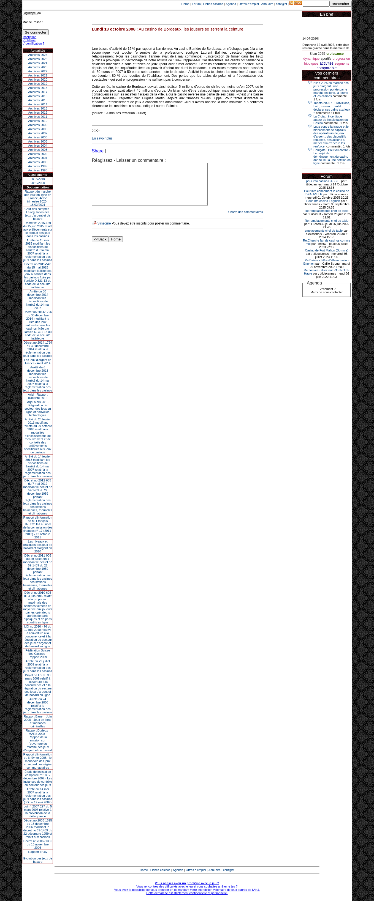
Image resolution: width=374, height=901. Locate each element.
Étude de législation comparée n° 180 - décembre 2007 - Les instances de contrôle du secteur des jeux (37, 778)
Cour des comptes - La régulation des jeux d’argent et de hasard (38, 213)
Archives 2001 (37, 158)
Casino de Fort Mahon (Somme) (326, 250)
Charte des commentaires (245, 220)
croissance (335, 54)
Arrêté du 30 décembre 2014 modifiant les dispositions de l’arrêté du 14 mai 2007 (38, 300)
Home (185, 4)
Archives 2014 (37, 104)
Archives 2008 (37, 129)
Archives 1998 (37, 170)
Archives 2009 (37, 125)
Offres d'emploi (249, 4)
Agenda (231, 4)
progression (341, 59)
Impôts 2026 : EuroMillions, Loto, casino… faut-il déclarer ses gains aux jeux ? (331, 107)
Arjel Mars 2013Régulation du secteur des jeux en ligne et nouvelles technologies (38, 408)
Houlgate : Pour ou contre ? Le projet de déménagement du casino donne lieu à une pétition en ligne (332, 156)
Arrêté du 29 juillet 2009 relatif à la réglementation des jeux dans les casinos (37, 666)
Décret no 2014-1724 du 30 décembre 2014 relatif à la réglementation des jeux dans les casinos (37, 349)
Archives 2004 (37, 145)
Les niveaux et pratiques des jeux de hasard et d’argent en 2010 (37, 546)
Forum (196, 4)
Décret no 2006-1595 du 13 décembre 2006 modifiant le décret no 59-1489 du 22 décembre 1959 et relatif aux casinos (37, 829)
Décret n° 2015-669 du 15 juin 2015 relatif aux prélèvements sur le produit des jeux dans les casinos (37, 229)
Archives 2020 (37, 79)
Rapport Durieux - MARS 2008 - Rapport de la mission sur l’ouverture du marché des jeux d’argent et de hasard (37, 740)
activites (326, 63)
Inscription (29, 37)
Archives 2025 (37, 59)
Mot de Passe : (33, 22)
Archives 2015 (37, 100)
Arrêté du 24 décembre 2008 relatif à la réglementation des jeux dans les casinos (37, 705)
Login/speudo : (32, 13)
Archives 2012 (37, 112)
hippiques (311, 63)
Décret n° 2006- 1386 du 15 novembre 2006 (37, 844)
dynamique (311, 59)
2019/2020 (38, 183)
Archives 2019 (37, 83)
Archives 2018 (37, 87)
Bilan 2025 (317, 54)
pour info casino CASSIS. (323, 181)
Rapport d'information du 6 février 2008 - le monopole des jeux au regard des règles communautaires (37, 761)
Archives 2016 (37, 96)
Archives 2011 (37, 116)
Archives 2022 (37, 71)
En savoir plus (102, 138)
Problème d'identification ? (33, 42)
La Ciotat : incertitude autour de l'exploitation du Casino (330, 120)
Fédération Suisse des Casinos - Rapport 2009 (38, 654)
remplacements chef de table (323, 230)
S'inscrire (104, 232)
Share (98, 151)
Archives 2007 (37, 133)
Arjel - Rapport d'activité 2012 (38, 396)
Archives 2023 (37, 67)
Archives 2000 (37, 162)
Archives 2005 (37, 141)
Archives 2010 (37, 120)
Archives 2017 (37, 92)
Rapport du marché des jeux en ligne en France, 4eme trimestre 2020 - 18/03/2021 (37, 198)
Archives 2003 (37, 149)
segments (342, 63)
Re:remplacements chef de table (326, 210)
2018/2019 (38, 178)
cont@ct (281, 4)
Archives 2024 (37, 63)
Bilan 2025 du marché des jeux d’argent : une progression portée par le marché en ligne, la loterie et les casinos (331, 89)
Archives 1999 (37, 166)
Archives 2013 (37, 108)
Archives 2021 (37, 75)
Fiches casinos (213, 4)
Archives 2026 (37, 54)
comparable (326, 68)
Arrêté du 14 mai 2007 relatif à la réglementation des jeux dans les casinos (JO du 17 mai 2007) (37, 795)
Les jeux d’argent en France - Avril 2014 (37, 361)
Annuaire (267, 4)
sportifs (326, 59)
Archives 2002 (37, 153)
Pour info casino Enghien (323, 200)
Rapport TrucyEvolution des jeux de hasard (37, 856)
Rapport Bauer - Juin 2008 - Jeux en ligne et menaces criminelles (38, 721)
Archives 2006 (37, 137)
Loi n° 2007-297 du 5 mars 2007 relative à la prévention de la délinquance (38, 811)
